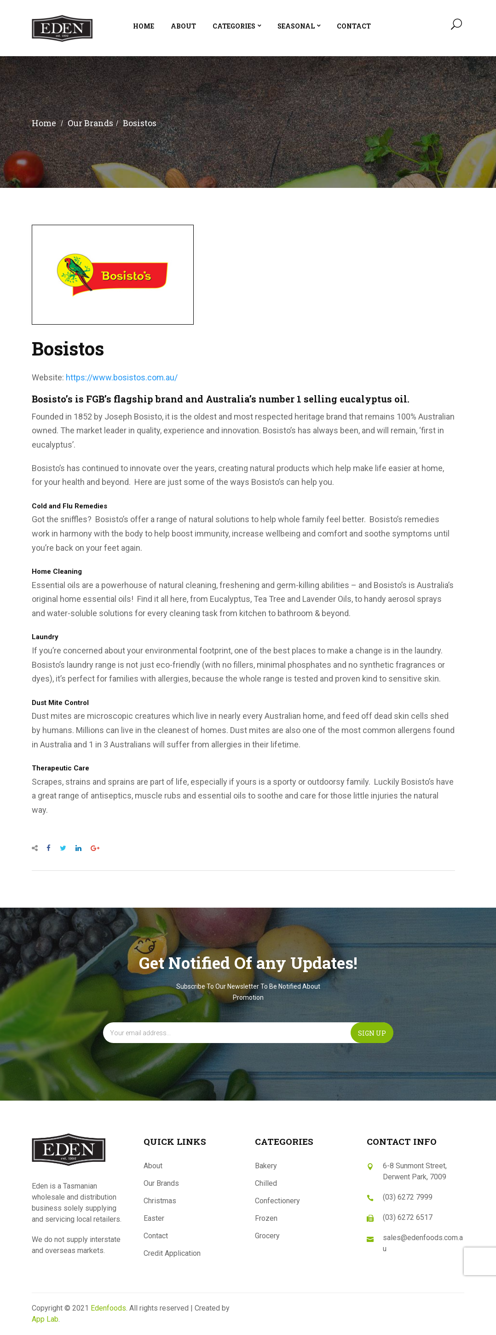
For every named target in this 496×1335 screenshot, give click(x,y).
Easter (154, 1218)
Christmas (160, 1200)
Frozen (266, 1218)
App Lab (45, 1319)
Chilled (266, 1183)
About (153, 1165)
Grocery (267, 1235)
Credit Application (172, 1253)
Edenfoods (108, 1308)
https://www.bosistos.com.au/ (122, 377)
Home (44, 122)
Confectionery (277, 1200)
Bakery (266, 1165)
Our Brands (161, 1183)
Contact (156, 1235)
